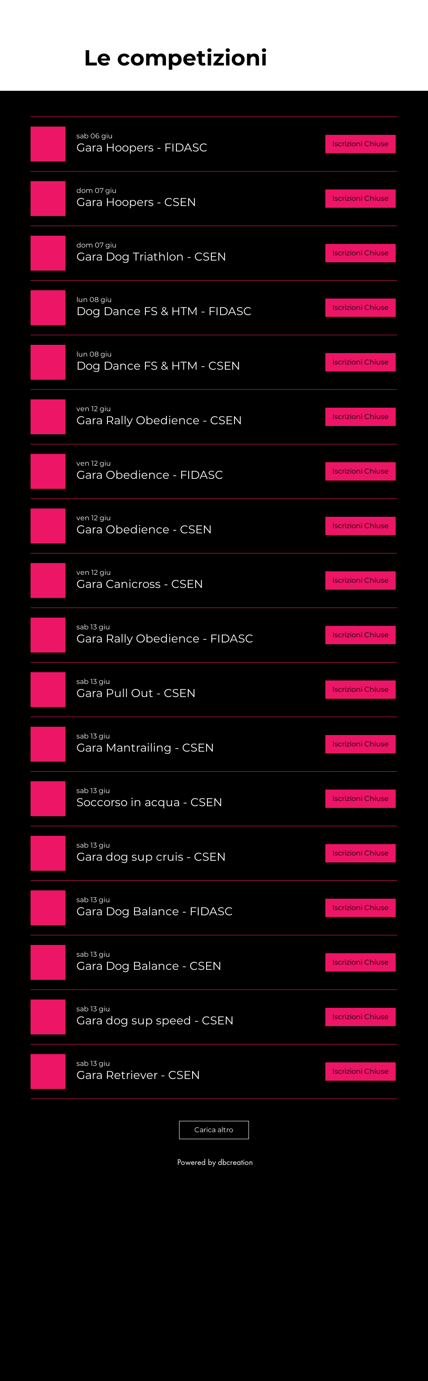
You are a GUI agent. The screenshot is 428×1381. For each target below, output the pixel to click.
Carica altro (213, 1130)
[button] (141, 147)
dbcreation (235, 1162)
